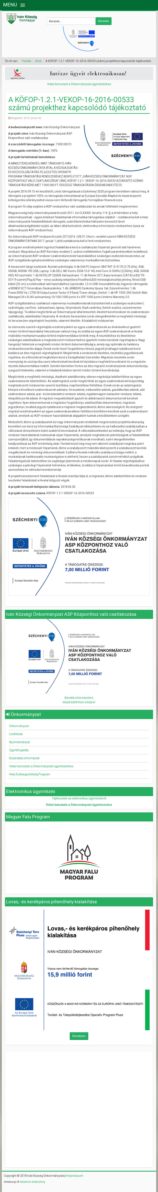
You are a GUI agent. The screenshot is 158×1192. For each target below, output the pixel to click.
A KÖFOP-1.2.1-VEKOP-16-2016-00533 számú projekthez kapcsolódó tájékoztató (77, 103)
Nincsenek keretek (79, 1080)
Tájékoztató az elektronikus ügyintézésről (79, 798)
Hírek (38, 61)
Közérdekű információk (24, 758)
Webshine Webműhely (32, 1181)
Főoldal (26, 61)
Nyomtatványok (19, 742)
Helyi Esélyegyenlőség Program (29, 774)
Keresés (103, 21)
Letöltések (16, 734)
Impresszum (75, 1175)
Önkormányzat (19, 726)
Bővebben (79, 1036)
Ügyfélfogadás (19, 750)
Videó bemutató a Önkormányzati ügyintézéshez (79, 84)
